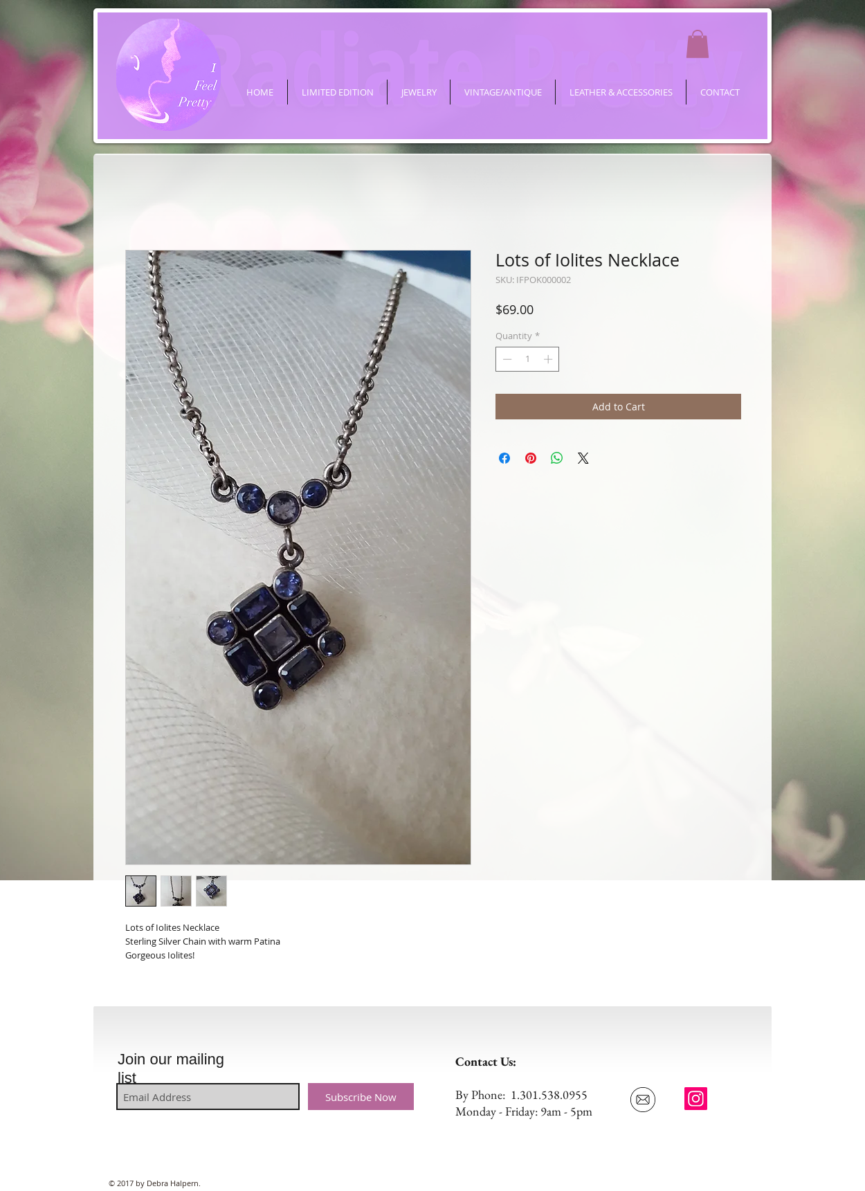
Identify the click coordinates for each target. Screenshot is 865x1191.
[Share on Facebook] (504, 458)
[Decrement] (506, 359)
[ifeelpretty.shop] (695, 1098)
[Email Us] (642, 1099)
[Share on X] (583, 458)
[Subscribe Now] (361, 1096)
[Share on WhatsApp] (557, 458)
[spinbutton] (527, 359)
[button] (697, 44)
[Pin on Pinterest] (530, 458)
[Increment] (549, 359)
